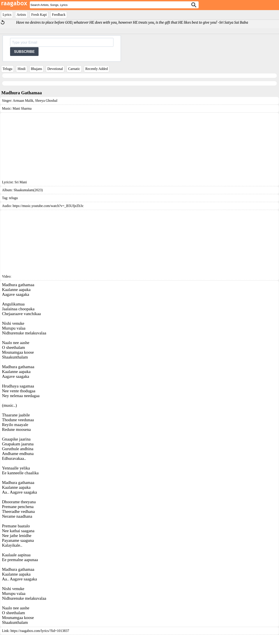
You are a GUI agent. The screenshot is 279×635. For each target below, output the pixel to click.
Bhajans (36, 69)
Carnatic (74, 69)
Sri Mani (20, 182)
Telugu (7, 69)
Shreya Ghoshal (45, 100)
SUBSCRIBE (24, 52)
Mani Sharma (22, 108)
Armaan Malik (23, 100)
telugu (13, 198)
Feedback (58, 14)
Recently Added (96, 69)
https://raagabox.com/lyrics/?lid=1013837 (40, 631)
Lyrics (7, 14)
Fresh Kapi (39, 14)
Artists (21, 14)
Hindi (21, 69)
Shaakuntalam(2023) (28, 190)
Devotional (55, 69)
